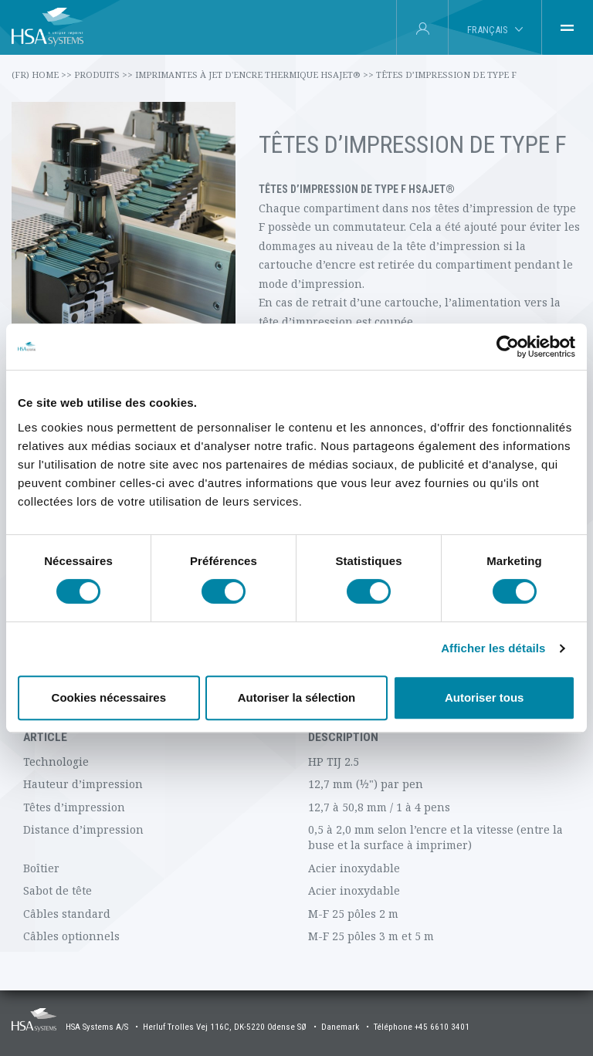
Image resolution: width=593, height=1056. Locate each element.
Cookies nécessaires (109, 697)
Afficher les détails (493, 648)
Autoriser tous (484, 697)
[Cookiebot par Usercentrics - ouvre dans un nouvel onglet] (507, 346)
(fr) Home (42, 74)
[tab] (567, 28)
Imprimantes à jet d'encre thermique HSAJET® (254, 74)
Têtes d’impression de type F (446, 74)
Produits (103, 74)
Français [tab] (487, 30)
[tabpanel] (296, 735)
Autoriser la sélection (297, 697)
